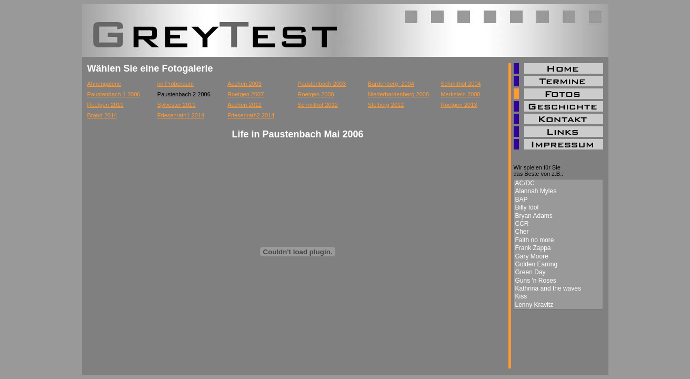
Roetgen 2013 (459, 105)
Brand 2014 (102, 115)
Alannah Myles (558, 191)
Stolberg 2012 (386, 105)
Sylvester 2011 (176, 105)
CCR (558, 224)
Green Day (558, 272)
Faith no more (558, 240)
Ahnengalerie (104, 84)
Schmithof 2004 (461, 84)
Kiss (558, 297)
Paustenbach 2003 (321, 84)
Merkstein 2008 (460, 94)
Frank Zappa (558, 248)
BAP (558, 200)
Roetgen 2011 (105, 105)
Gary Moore (558, 257)
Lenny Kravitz (558, 305)
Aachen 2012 (244, 105)
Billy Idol (558, 208)
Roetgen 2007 (245, 94)
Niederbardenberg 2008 (398, 94)
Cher (558, 232)
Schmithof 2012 (317, 105)
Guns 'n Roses (558, 281)
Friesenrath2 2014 (250, 115)
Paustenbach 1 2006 (114, 94)
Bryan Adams (558, 216)
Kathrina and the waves (558, 289)
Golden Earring (558, 264)
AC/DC (558, 183)
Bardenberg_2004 (391, 84)
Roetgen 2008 (315, 94)
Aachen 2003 (244, 84)
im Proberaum (175, 84)
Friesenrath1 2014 (180, 115)
